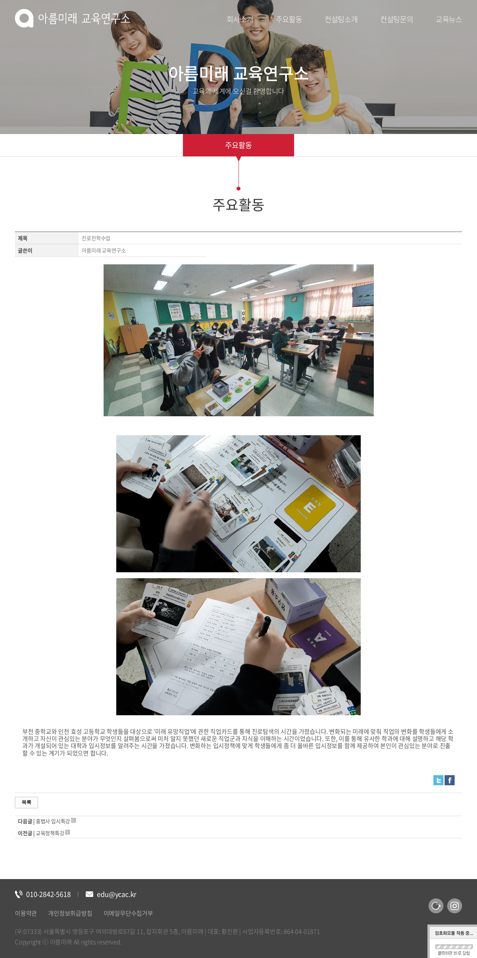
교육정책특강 (50, 833)
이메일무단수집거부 (128, 912)
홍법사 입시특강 (53, 821)
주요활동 (238, 145)
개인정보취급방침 (70, 912)
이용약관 (26, 912)
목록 (26, 802)
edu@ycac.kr (116, 894)
